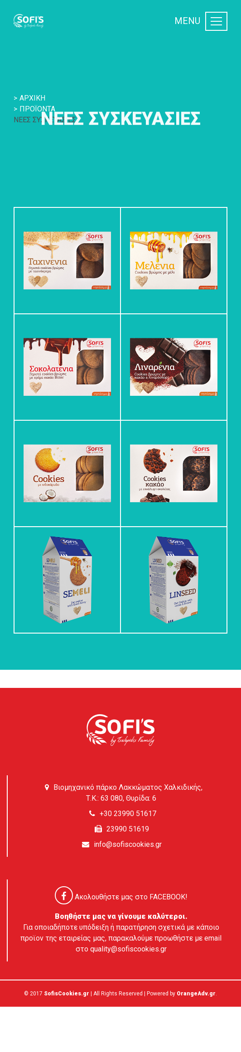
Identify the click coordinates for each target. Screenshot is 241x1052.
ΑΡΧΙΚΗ (32, 98)
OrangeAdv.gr (196, 993)
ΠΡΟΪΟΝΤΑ (37, 109)
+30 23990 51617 (128, 813)
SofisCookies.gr (66, 993)
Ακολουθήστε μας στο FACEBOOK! (121, 897)
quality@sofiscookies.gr (128, 949)
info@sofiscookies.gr (128, 844)
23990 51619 (127, 829)
